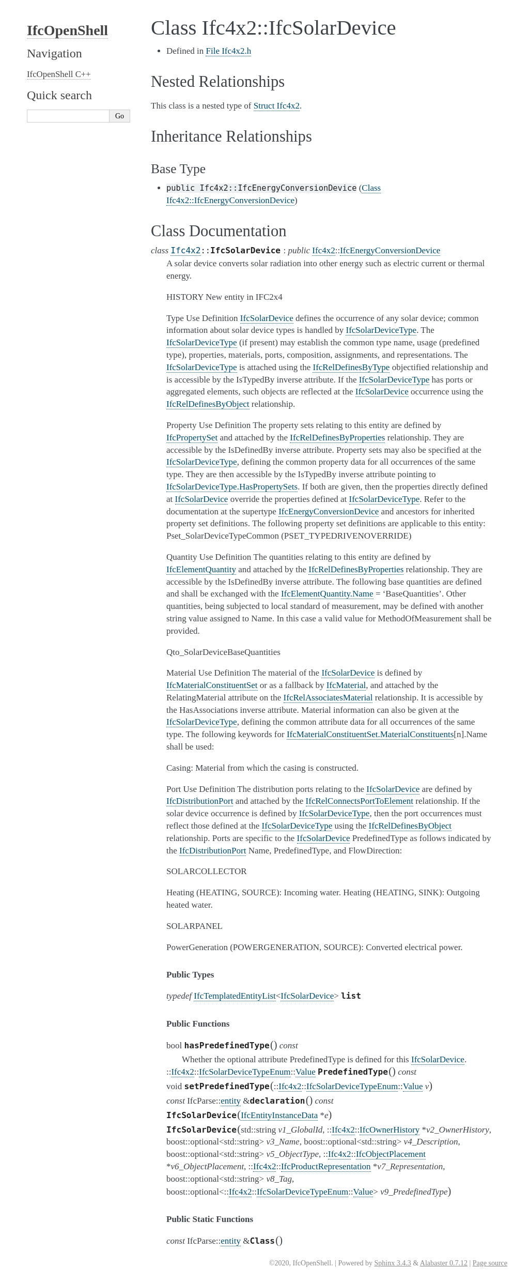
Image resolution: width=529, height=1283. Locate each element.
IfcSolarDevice (307, 996)
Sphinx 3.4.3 (392, 1263)
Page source (490, 1263)
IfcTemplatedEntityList (234, 996)
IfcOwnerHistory (389, 1130)
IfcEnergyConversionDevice (390, 250)
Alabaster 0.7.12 (444, 1263)
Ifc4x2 (185, 250)
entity (231, 1101)
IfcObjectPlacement (391, 1154)
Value (305, 1072)
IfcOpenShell (67, 30)
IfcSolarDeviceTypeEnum (244, 1072)
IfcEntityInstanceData (279, 1115)
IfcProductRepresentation (326, 1166)
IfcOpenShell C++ (59, 74)
